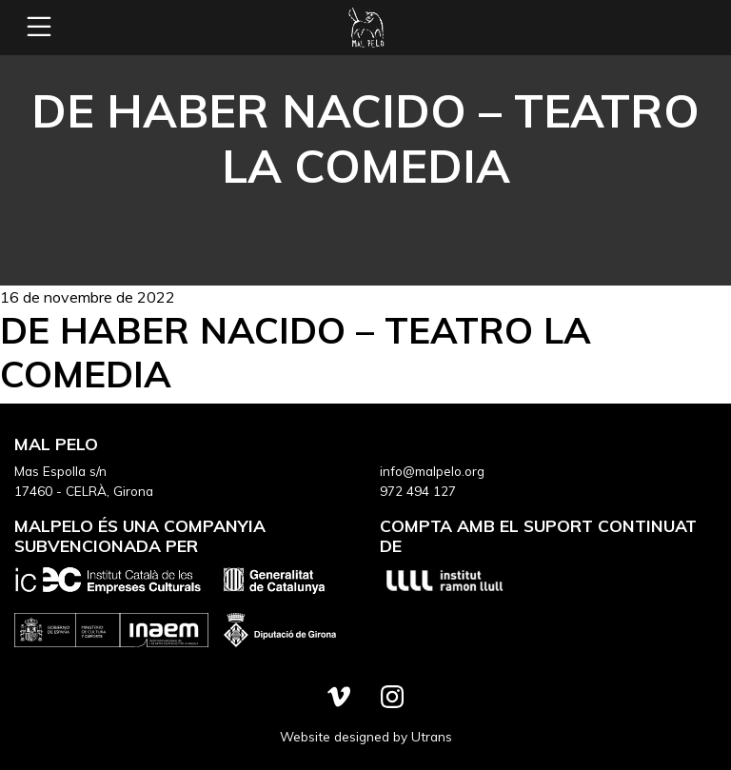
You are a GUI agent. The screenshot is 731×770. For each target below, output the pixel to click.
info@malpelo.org (432, 471)
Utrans (431, 736)
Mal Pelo (365, 28)
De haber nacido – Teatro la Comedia (295, 351)
